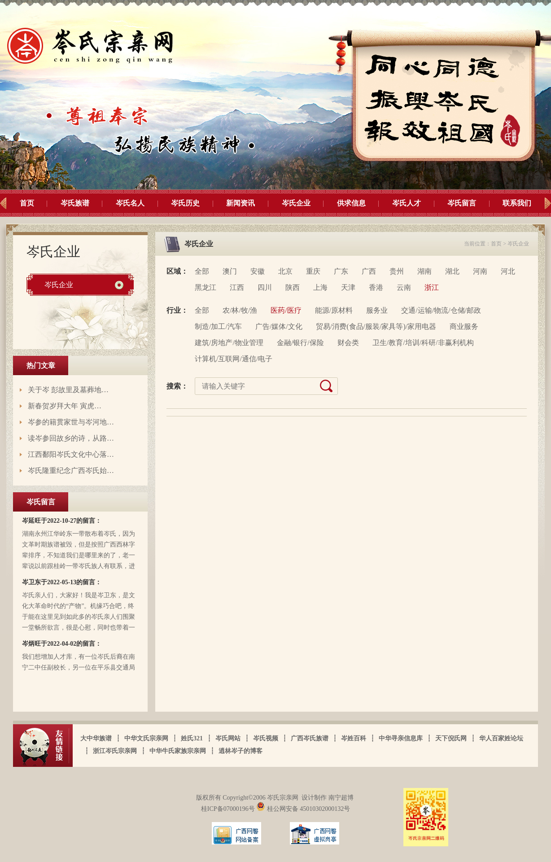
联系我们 (517, 203)
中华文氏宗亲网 (146, 738)
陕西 (292, 287)
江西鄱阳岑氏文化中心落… (71, 454)
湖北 (452, 271)
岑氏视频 (265, 738)
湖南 (424, 271)
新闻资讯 (240, 203)
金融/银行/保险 (300, 342)
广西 (369, 271)
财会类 (348, 342)
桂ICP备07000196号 (228, 808)
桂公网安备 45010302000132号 (303, 808)
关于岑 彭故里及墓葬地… (68, 390)
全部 (202, 271)
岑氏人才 (406, 203)
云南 (404, 287)
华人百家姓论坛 (501, 738)
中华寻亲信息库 (401, 738)
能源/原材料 (334, 310)
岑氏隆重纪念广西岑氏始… (71, 470)
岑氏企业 (296, 203)
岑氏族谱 (75, 203)
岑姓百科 (353, 738)
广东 (341, 271)
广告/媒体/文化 (278, 326)
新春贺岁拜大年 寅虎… (64, 406)
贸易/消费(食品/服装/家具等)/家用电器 (376, 326)
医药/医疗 (286, 310)
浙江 (431, 287)
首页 (27, 203)
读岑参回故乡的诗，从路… (71, 438)
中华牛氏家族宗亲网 (177, 751)
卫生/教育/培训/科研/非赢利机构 (423, 342)
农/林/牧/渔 (240, 310)
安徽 (257, 271)
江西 (237, 287)
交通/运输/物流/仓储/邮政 (441, 310)
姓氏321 (192, 738)
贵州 (396, 271)
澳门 (230, 271)
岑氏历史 (185, 203)
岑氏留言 (461, 203)
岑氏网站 (228, 738)
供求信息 (351, 203)
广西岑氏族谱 (309, 738)
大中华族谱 (96, 738)
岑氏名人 (130, 203)
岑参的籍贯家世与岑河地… (71, 422)
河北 (508, 271)
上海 (320, 287)
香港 (376, 287)
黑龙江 (205, 287)
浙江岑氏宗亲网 (115, 751)
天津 (348, 287)
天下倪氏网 (451, 738)
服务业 (377, 310)
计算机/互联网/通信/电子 (233, 359)
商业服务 (464, 326)
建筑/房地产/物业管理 (229, 342)
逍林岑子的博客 (240, 751)
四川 (265, 287)
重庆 (313, 271)
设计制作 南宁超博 (328, 797)
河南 (480, 271)
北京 (285, 271)
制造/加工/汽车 (218, 326)
